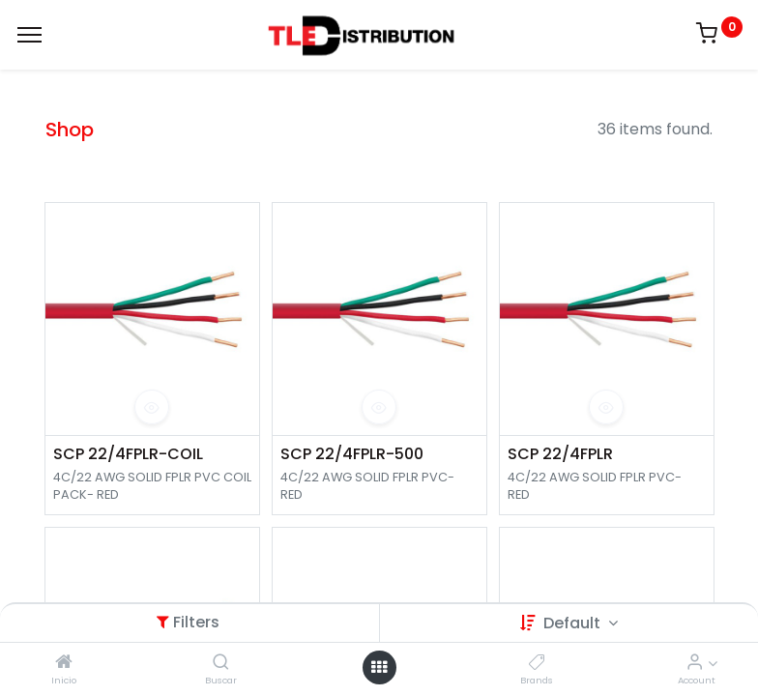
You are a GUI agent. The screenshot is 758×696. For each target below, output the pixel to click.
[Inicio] (64, 663)
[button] (151, 407)
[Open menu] (379, 667)
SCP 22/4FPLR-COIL (128, 454)
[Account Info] (694, 663)
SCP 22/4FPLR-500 (351, 454)
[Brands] (537, 663)
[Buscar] (221, 663)
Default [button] (573, 623)
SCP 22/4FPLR (560, 454)
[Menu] (29, 34)
